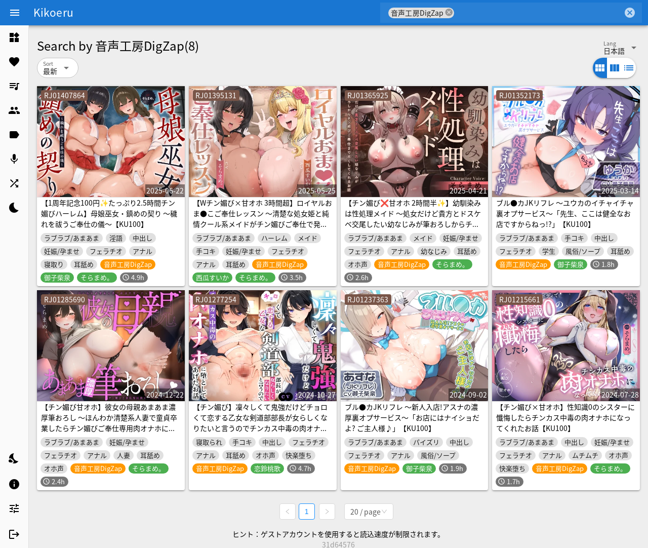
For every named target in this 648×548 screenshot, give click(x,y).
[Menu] (14, 12)
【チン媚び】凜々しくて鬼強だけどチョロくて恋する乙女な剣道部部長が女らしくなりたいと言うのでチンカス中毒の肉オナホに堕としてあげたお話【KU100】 (260, 423)
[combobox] (538, 13)
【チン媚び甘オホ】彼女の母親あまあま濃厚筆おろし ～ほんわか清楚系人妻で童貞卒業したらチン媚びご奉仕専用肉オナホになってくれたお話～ (109, 423)
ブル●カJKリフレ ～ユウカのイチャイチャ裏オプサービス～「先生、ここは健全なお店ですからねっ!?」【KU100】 (565, 213)
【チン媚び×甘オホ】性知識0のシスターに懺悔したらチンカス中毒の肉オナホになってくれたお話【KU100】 (565, 417)
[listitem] (14, 37)
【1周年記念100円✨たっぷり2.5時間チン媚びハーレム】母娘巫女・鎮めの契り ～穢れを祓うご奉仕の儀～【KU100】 (109, 213)
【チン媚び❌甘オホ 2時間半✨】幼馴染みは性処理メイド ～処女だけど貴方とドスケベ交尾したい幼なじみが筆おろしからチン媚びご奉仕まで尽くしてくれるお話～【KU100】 (413, 224)
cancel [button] (449, 12)
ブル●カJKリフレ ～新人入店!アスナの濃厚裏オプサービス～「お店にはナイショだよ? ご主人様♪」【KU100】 (412, 417)
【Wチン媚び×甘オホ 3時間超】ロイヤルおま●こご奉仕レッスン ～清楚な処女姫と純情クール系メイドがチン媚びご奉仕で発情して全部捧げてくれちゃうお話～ (262, 219)
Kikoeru (53, 12)
